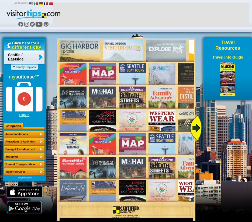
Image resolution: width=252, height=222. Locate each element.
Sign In (24, 115)
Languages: (21, 2)
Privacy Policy (24, 177)
